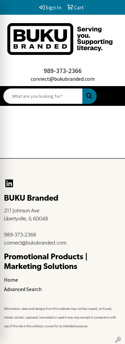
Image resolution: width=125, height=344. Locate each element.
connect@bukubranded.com (63, 78)
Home (11, 279)
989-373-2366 (63, 70)
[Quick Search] (43, 96)
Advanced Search (23, 289)
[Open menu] (111, 96)
